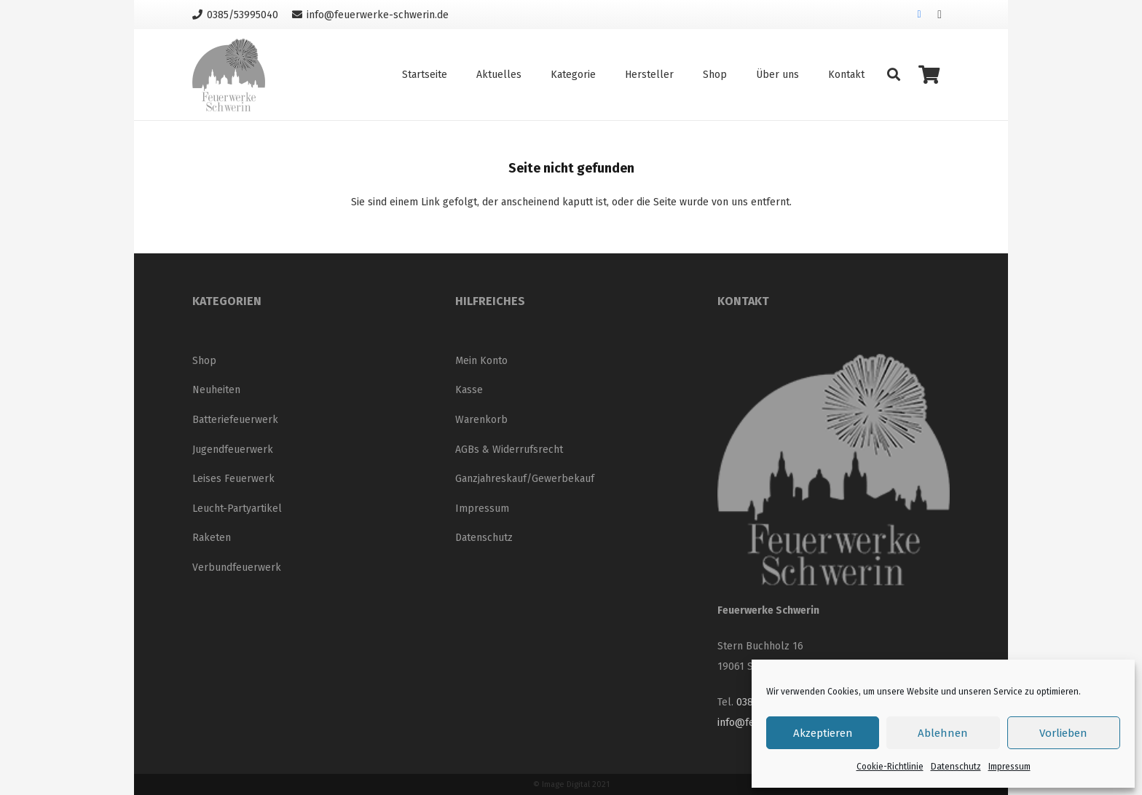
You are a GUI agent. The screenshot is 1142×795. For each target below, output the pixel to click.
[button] (893, 74)
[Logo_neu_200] (228, 75)
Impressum (1009, 767)
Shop (204, 361)
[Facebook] (919, 14)
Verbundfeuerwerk (236, 567)
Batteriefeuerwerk (235, 420)
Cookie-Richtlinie (890, 767)
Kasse (469, 390)
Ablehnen (943, 733)
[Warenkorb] (929, 74)
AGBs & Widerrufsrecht (509, 449)
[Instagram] (939, 14)
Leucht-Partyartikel (237, 508)
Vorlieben (1063, 733)
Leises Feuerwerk (233, 478)
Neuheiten (216, 390)
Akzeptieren (823, 733)
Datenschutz (956, 767)
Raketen (211, 537)
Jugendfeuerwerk (232, 449)
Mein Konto (481, 361)
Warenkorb (481, 420)
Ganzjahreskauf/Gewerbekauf (524, 478)
